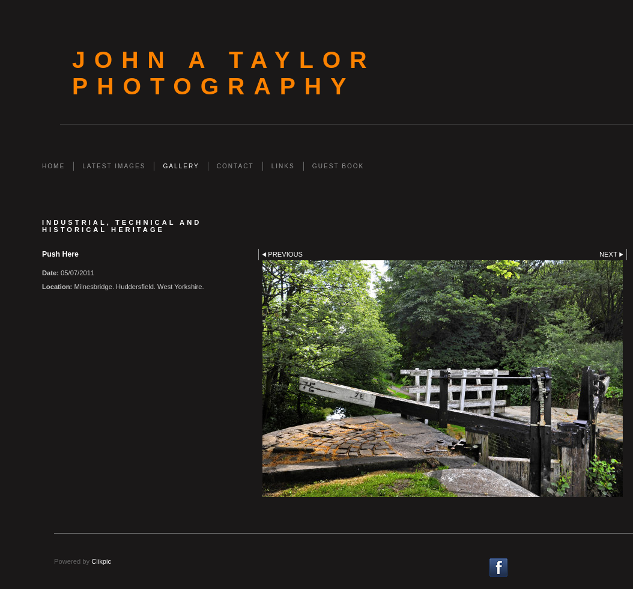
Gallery (181, 166)
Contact (235, 166)
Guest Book (338, 166)
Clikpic (101, 561)
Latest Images (113, 166)
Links (283, 166)
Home (53, 166)
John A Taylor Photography (224, 73)
